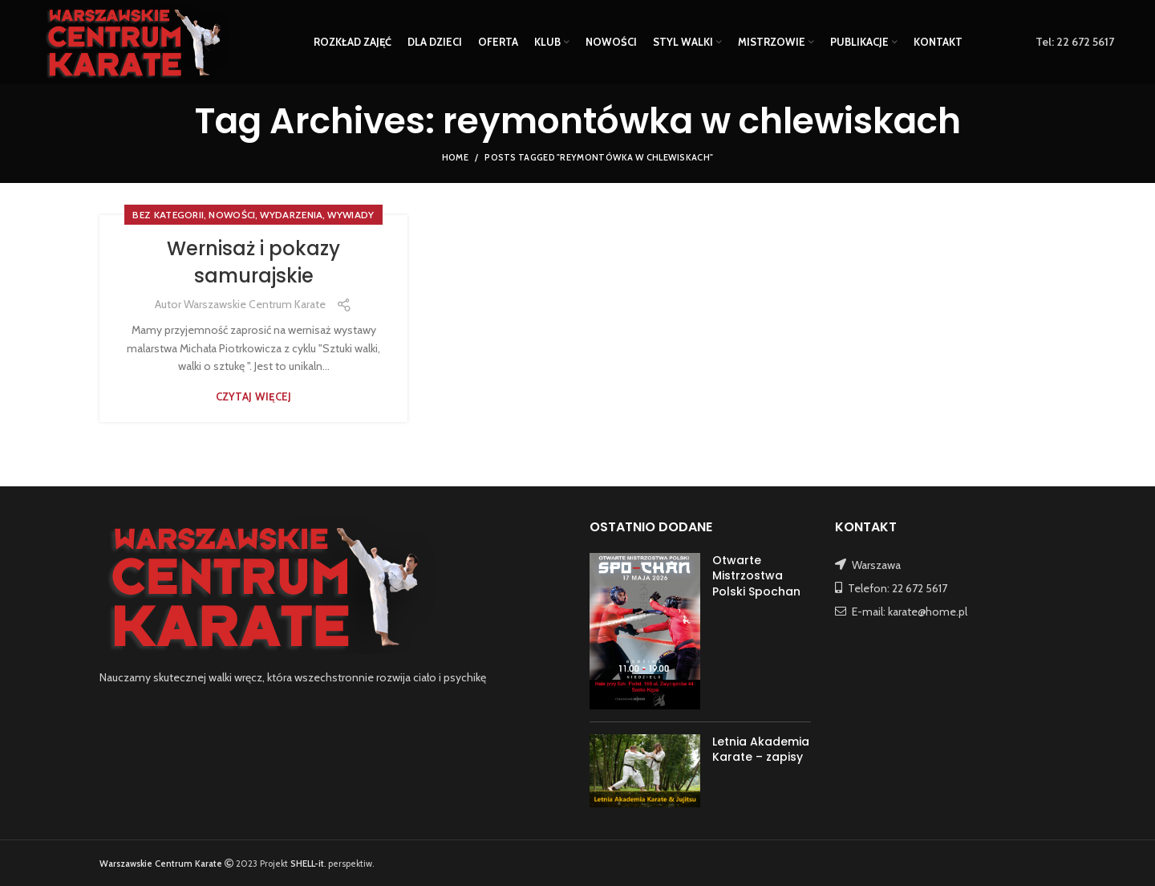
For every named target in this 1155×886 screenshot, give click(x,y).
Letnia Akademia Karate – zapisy (760, 750)
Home (455, 157)
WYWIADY (350, 215)
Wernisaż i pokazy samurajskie (253, 262)
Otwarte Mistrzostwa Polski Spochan (756, 575)
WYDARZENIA (291, 215)
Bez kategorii (168, 215)
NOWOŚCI (232, 215)
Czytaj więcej (254, 397)
